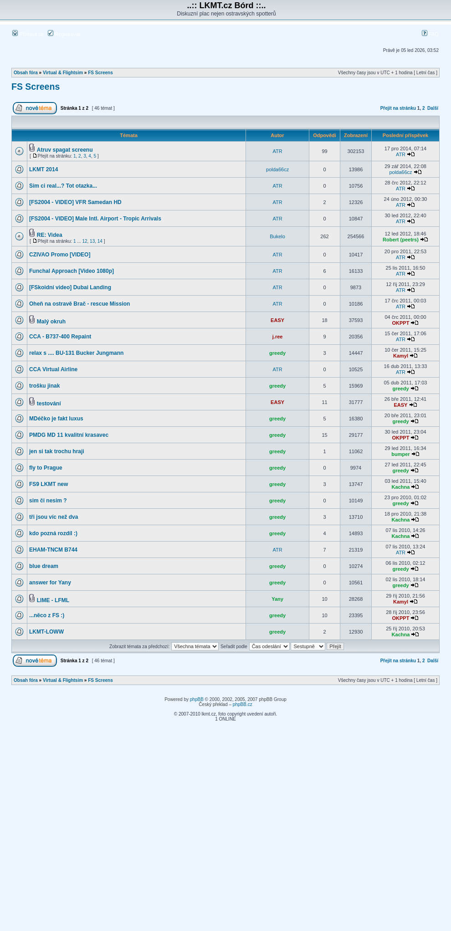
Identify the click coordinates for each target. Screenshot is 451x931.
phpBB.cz (242, 704)
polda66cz (277, 169)
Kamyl (400, 355)
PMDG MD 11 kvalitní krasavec (68, 435)
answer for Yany (50, 582)
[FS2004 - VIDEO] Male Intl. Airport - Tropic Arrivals (95, 218)
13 (92, 241)
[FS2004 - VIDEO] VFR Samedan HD (75, 202)
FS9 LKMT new (48, 484)
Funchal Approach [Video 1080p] (71, 271)
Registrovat (64, 34)
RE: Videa (49, 235)
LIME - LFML (53, 600)
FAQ (430, 34)
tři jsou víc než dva (53, 517)
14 (99, 241)
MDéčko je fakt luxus (56, 418)
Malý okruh (51, 321)
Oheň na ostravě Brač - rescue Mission (79, 304)
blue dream (43, 566)
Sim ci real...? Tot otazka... (63, 186)
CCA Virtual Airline (53, 369)
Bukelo (277, 236)
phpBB (197, 699)
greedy (277, 353)
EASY (277, 320)
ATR (277, 151)
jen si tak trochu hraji (56, 451)
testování (49, 403)
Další (432, 108)
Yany (277, 599)
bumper (400, 454)
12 (84, 241)
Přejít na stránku (398, 108)
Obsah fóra (26, 72)
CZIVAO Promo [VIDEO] (59, 254)
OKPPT (401, 323)
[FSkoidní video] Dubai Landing (70, 287)
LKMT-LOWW (46, 632)
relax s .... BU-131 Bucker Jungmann (76, 353)
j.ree (277, 336)
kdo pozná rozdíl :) (53, 533)
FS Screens (100, 72)
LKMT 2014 (43, 169)
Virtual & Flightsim (63, 72)
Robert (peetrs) (401, 239)
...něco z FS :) (46, 615)
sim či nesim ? (48, 500)
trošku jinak (44, 386)
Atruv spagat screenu (65, 150)
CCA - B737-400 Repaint (60, 336)
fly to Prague (45, 468)
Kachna (401, 487)
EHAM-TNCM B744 (53, 550)
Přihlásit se (28, 34)
